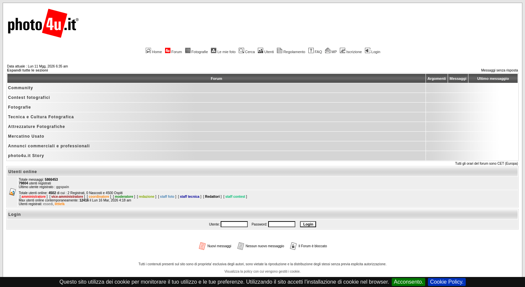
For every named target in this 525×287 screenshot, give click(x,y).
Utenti (266, 52)
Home (154, 52)
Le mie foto (223, 52)
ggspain (62, 187)
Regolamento (291, 52)
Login (372, 52)
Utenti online (22, 171)
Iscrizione (351, 52)
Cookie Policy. (446, 282)
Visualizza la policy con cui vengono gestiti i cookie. (262, 271)
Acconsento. (408, 282)
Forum (173, 52)
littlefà (59, 204)
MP (331, 52)
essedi (48, 204)
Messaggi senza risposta (499, 70)
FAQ (315, 52)
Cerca (247, 52)
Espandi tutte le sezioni (27, 70)
